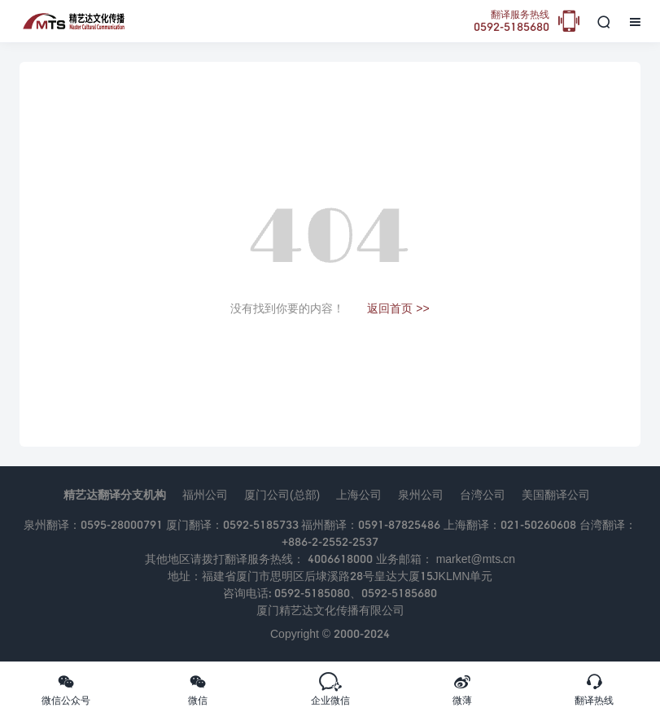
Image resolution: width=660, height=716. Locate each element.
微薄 (462, 689)
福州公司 (205, 494)
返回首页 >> (398, 308)
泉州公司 (421, 494)
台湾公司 (482, 494)
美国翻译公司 (556, 494)
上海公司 (359, 494)
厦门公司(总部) (282, 494)
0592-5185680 (511, 21)
